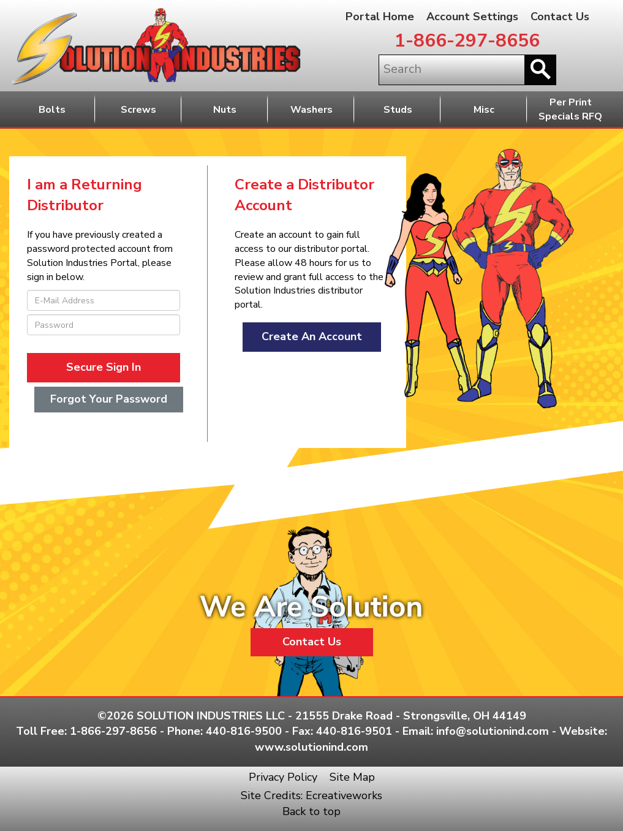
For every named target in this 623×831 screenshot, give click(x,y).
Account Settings (472, 16)
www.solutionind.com (311, 747)
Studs (397, 109)
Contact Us (559, 16)
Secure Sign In (103, 367)
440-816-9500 (244, 731)
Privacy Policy (283, 777)
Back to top (311, 811)
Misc (484, 109)
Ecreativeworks (344, 795)
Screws (138, 109)
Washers (311, 109)
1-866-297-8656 (467, 40)
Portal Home (379, 16)
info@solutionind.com (492, 731)
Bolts (52, 109)
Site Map (352, 777)
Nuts (224, 109)
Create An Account (312, 336)
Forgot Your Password (108, 399)
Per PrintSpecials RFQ (570, 109)
